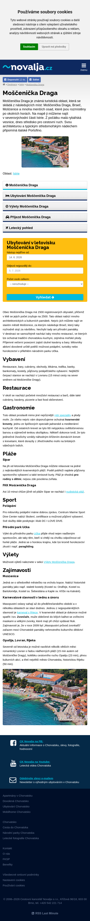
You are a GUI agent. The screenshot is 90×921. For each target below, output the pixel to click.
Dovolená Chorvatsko (16, 801)
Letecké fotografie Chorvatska (21, 838)
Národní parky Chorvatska (18, 832)
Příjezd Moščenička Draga (28, 217)
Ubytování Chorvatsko (16, 806)
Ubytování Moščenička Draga (31, 196)
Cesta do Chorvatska (15, 827)
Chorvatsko (9, 821)
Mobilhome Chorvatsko (16, 811)
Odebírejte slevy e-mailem (36, 778)
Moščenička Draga (35, 84)
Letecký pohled (19, 228)
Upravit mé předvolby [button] (54, 46)
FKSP (6, 859)
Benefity (7, 864)
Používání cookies (14, 885)
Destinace (12, 84)
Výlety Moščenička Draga (27, 206)
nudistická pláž (75, 491)
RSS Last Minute (45, 913)
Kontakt (7, 848)
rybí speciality (62, 415)
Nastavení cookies (14, 880)
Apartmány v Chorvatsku (17, 795)
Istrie (21, 84)
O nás (6, 853)
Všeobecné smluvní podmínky (21, 874)
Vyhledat (45, 297)
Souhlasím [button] (29, 46)
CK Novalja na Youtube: (35, 761)
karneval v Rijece (27, 612)
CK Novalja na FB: (31, 741)
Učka (37, 533)
